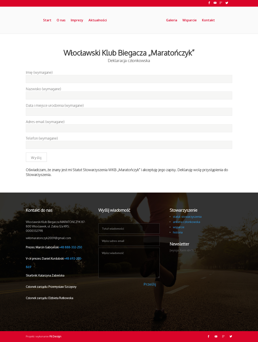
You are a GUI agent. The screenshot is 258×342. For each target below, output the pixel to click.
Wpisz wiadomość (129, 263)
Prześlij (150, 284)
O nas (60, 20)
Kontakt (208, 20)
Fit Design (55, 336)
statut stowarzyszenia (187, 217)
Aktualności (97, 20)
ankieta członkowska (186, 222)
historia (178, 232)
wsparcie (178, 227)
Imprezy (77, 20)
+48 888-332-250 (70, 247)
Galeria (171, 20)
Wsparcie (190, 20)
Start (47, 20)
